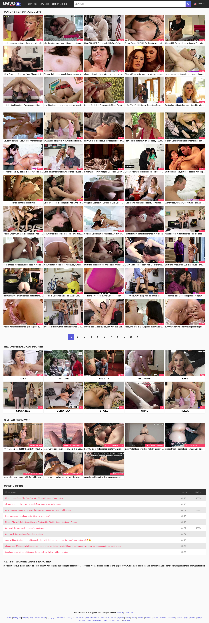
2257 (132, 613)
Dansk (105, 620)
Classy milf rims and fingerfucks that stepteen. (24, 534)
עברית (119, 620)
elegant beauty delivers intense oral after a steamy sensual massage (33, 504)
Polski (127, 618)
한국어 (186, 618)
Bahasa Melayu (40, 618)
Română (148, 618)
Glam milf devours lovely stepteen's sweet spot (24, 528)
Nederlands (61, 618)
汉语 (31, 618)
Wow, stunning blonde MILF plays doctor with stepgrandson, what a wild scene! (38, 510)
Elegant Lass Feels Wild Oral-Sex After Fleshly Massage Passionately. (34, 498)
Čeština (9, 618)
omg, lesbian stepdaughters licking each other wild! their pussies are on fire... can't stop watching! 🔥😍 (48, 540)
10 (131, 337)
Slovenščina (80, 618)
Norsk (134, 618)
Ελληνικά (126, 620)
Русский (141, 618)
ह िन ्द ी (70, 618)
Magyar (25, 618)
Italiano (193, 618)
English (179, 618)
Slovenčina (105, 618)
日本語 (199, 618)
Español (82, 620)
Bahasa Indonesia (92, 618)
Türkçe (155, 618)
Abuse (126, 613)
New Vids (44, 4)
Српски (121, 618)
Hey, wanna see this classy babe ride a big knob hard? (27, 516)
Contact (120, 613)
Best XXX (32, 4)
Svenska (163, 618)
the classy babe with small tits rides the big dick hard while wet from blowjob (36, 552)
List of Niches (59, 4)
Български (97, 620)
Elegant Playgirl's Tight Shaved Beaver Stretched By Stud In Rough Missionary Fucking (41, 522)
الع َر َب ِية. (51, 618)
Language (199, 4)
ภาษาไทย (171, 618)
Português (17, 618)
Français (112, 620)
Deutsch (113, 618)
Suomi (89, 620)
